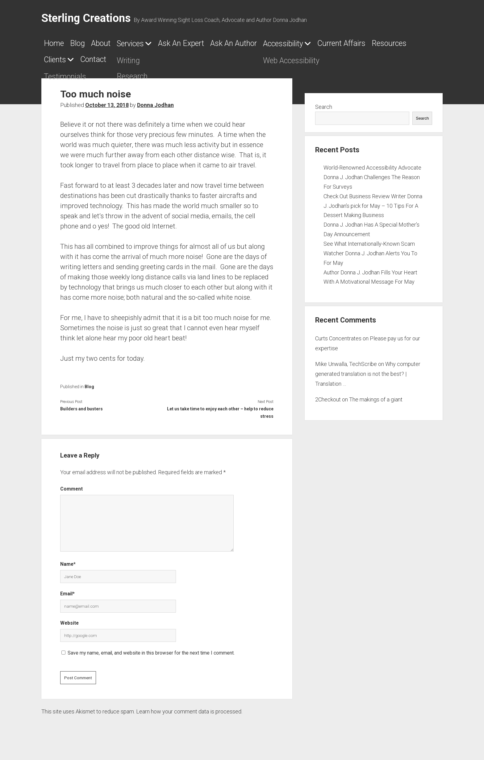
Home (57, 45)
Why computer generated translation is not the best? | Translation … (367, 377)
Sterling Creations (86, 18)
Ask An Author (297, 45)
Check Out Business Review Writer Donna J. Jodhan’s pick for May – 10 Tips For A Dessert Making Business (372, 209)
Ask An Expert (227, 45)
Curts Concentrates (338, 342)
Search (323, 110)
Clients (185, 63)
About (120, 45)
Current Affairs (75, 63)
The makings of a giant (376, 403)
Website (69, 627)
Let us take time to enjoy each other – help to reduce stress (220, 416)
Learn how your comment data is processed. (189, 715)
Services (160, 45)
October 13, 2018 (107, 108)
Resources (139, 63)
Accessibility (363, 45)
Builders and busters (81, 412)
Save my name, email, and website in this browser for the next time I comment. (151, 656)
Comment (71, 492)
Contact (236, 63)
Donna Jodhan (155, 108)
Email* (67, 597)
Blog (88, 45)
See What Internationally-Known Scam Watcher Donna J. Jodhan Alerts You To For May (370, 257)
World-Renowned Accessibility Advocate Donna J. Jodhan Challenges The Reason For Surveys (372, 181)
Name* (68, 568)
